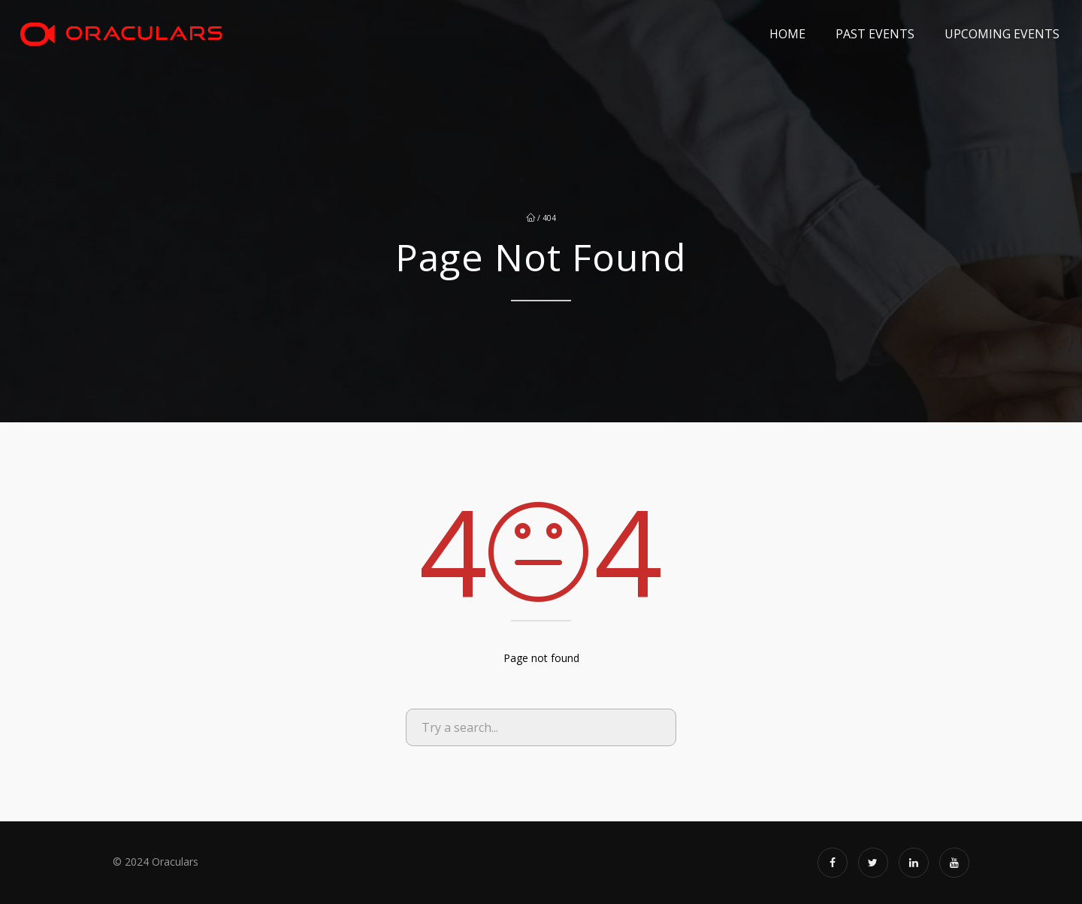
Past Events (875, 34)
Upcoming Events (1001, 34)
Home (787, 34)
